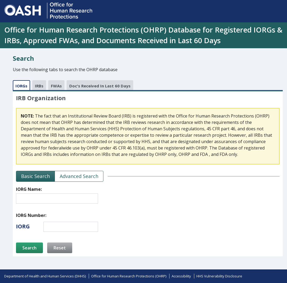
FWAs (56, 85)
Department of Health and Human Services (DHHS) (45, 276)
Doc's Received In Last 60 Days (100, 85)
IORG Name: (29, 189)
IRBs (39, 85)
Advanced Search (79, 176)
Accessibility (181, 276)
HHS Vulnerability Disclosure (219, 276)
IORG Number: (31, 215)
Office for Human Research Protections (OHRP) (128, 276)
